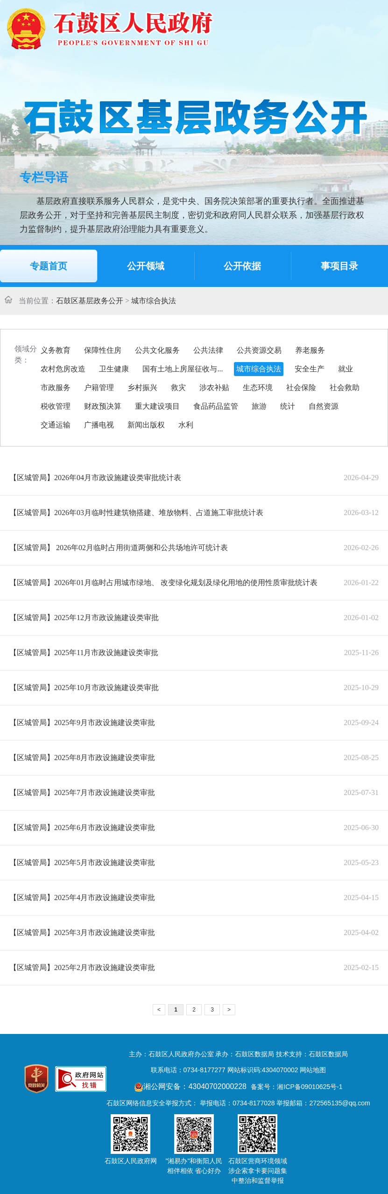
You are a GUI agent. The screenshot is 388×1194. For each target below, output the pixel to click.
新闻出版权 (146, 425)
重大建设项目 (157, 406)
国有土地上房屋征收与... (182, 369)
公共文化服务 (157, 350)
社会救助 (345, 387)
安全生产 (310, 369)
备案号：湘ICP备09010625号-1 (296, 1086)
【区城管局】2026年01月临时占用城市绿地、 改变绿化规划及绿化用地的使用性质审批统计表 (163, 583)
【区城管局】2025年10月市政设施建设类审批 (84, 687)
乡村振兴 (142, 387)
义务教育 (56, 350)
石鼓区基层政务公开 (89, 301)
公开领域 (145, 266)
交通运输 (56, 425)
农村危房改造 (63, 369)
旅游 (259, 406)
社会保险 (301, 387)
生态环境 (258, 387)
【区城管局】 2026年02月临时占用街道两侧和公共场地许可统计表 (118, 548)
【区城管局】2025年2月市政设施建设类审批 (82, 967)
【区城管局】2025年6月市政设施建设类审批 (82, 827)
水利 (185, 425)
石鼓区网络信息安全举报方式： (152, 1103)
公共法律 (208, 350)
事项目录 (339, 266)
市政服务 (56, 387)
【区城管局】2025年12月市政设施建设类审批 (84, 617)
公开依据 (242, 266)
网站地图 (313, 1070)
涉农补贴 (214, 387)
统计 (287, 406)
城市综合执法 (153, 301)
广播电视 (99, 425)
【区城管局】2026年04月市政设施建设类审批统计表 (95, 478)
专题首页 (48, 266)
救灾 (178, 387)
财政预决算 (102, 406)
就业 (345, 369)
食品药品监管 (215, 406)
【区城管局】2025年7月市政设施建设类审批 (82, 792)
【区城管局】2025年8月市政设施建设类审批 (82, 757)
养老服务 (310, 350)
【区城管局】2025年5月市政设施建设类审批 (82, 862)
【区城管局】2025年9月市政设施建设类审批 (82, 722)
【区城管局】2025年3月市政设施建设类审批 (82, 932)
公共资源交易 (259, 350)
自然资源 (324, 406)
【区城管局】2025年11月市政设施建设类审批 (83, 652)
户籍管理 (99, 387)
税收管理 (56, 406)
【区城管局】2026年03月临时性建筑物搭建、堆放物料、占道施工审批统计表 (136, 513)
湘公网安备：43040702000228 (191, 1086)
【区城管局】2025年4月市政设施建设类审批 (82, 897)
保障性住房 (102, 350)
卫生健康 (114, 369)
